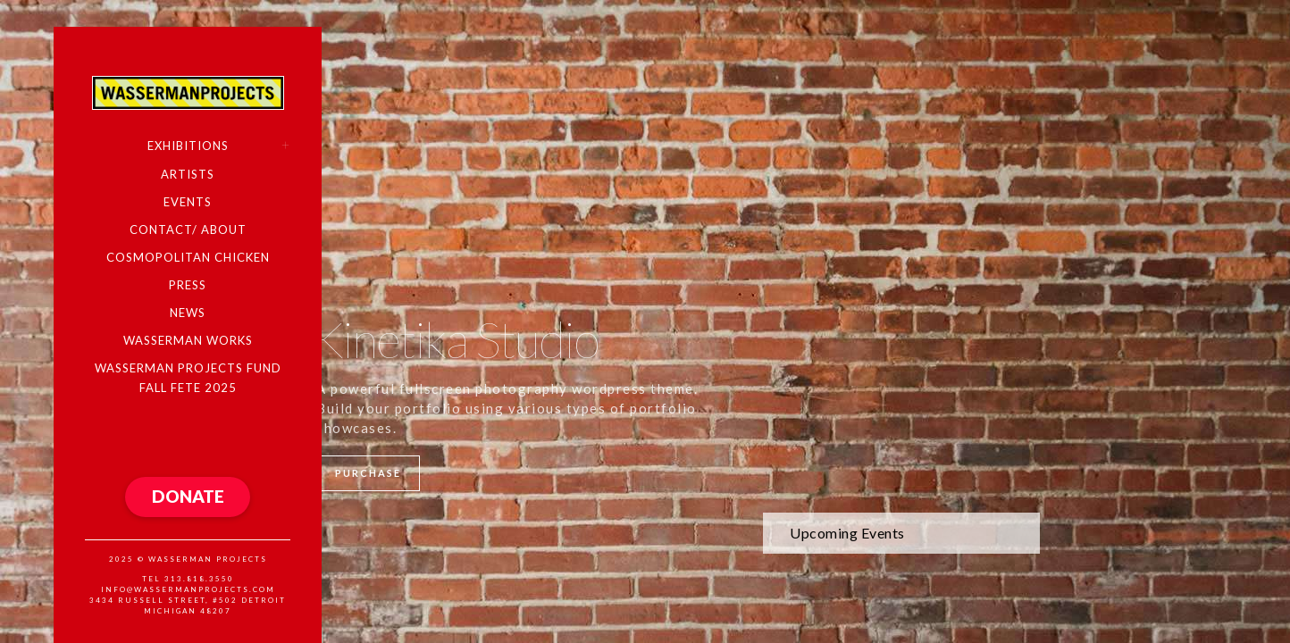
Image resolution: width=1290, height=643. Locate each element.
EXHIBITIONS (188, 145)
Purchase (368, 473)
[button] (187, 497)
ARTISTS (187, 174)
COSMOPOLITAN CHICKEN (188, 257)
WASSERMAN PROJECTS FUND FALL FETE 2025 (188, 377)
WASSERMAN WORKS (188, 340)
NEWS (187, 312)
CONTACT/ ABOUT (188, 229)
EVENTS (187, 202)
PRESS (187, 285)
